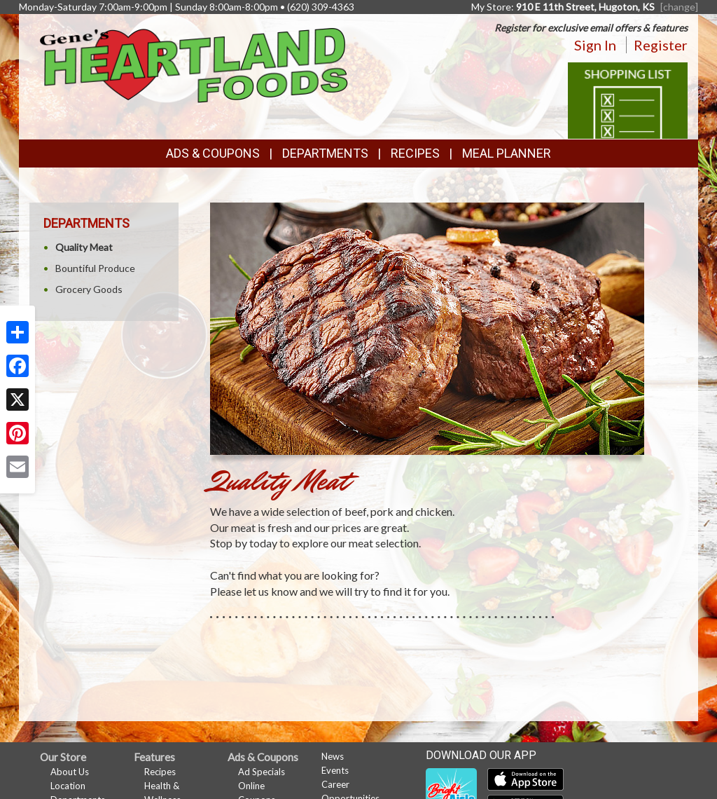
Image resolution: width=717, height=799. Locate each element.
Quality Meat (84, 247)
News (332, 756)
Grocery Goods (89, 289)
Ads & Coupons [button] (213, 153)
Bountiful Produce (95, 268)
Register (661, 44)
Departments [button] (325, 153)
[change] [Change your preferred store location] (679, 7)
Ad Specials (261, 771)
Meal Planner (506, 153)
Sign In (595, 44)
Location (67, 785)
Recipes (415, 153)
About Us (69, 771)
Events (335, 770)
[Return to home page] (194, 64)
